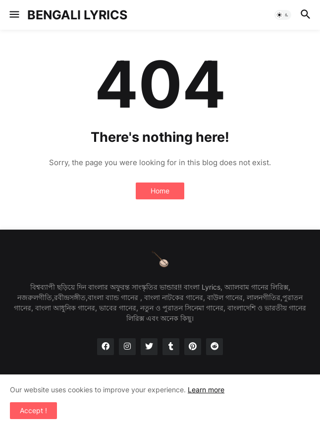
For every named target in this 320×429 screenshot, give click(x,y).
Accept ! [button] (33, 410)
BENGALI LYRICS (77, 14)
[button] (13, 14)
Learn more (206, 389)
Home (160, 190)
